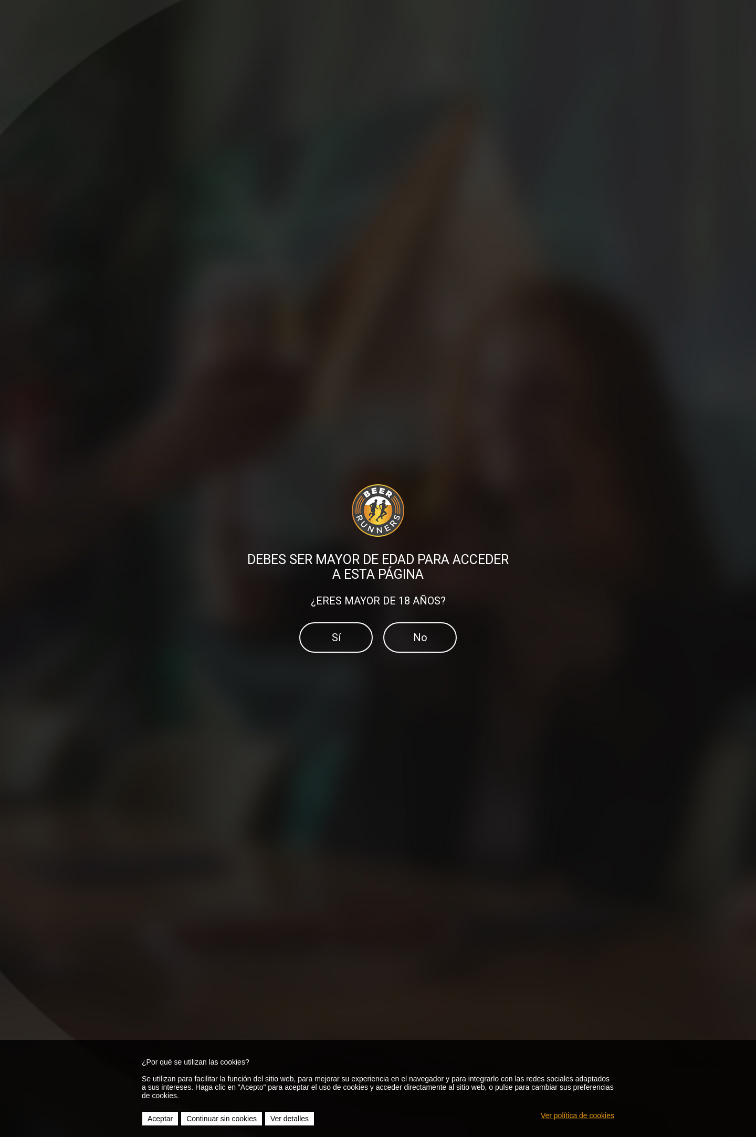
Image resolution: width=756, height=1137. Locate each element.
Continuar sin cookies (221, 1118)
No (420, 637)
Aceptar (160, 1118)
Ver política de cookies (577, 1115)
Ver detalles (289, 1118)
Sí (336, 637)
